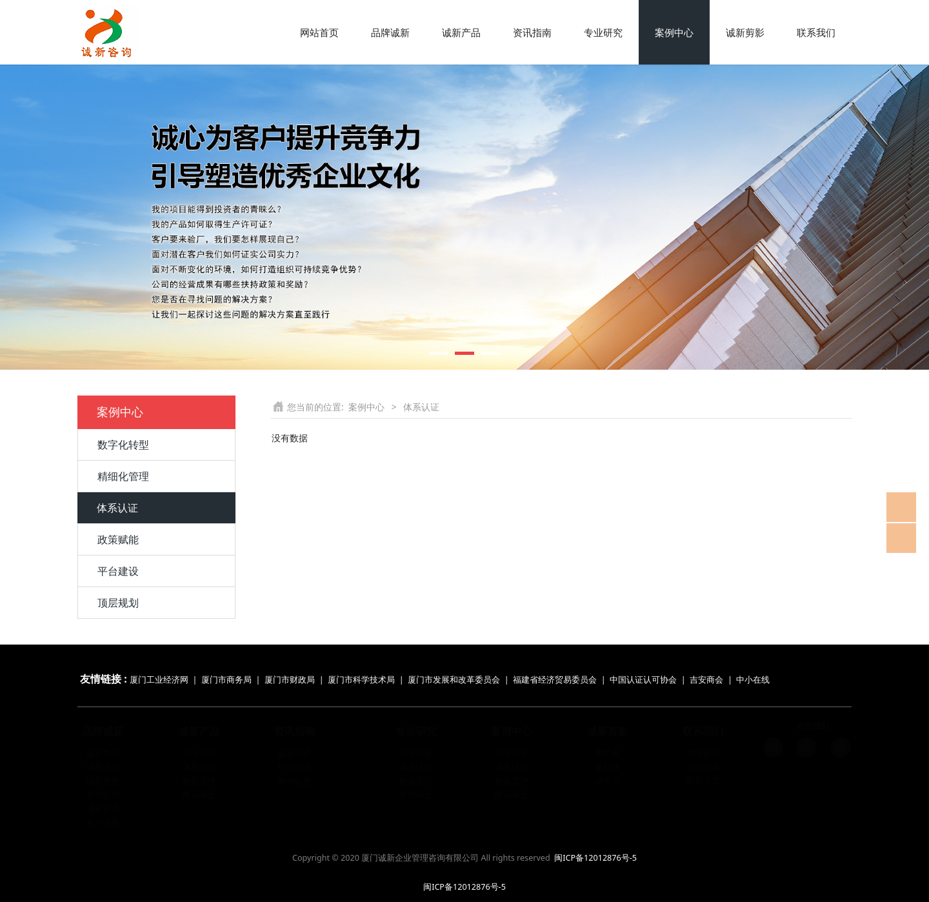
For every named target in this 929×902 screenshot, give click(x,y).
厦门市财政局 (290, 679)
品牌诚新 (390, 32)
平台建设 (118, 571)
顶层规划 (118, 603)
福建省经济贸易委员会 (555, 679)
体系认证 (117, 508)
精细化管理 (123, 476)
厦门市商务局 (227, 679)
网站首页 (319, 32)
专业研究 (603, 32)
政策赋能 (118, 539)
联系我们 (816, 32)
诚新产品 (461, 32)
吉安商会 (706, 679)
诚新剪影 (745, 32)
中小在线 (753, 679)
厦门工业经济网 (159, 679)
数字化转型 (123, 444)
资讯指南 (532, 32)
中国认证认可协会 (643, 679)
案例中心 (674, 32)
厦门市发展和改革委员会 (454, 679)
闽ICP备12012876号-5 (595, 857)
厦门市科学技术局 (361, 679)
